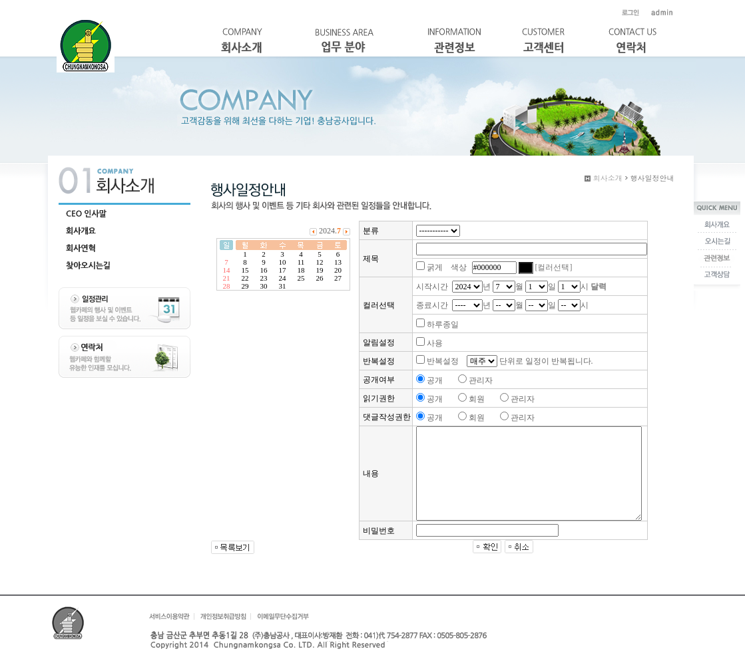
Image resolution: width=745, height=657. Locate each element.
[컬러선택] (554, 267)
